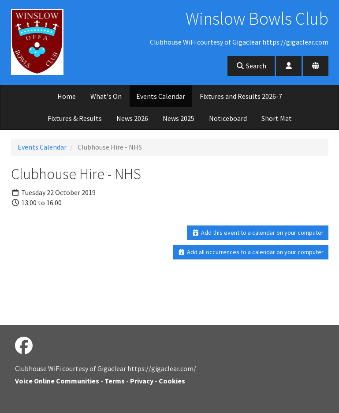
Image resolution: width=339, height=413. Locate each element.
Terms (114, 380)
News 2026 (132, 118)
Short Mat (276, 118)
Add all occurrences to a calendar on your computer (251, 252)
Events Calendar (160, 96)
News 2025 (178, 118)
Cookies (172, 380)
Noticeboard (228, 118)
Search (251, 65)
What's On (106, 96)
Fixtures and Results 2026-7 (241, 96)
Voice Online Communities (57, 380)
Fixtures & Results (75, 118)
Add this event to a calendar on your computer (258, 233)
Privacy (141, 380)
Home (66, 96)
